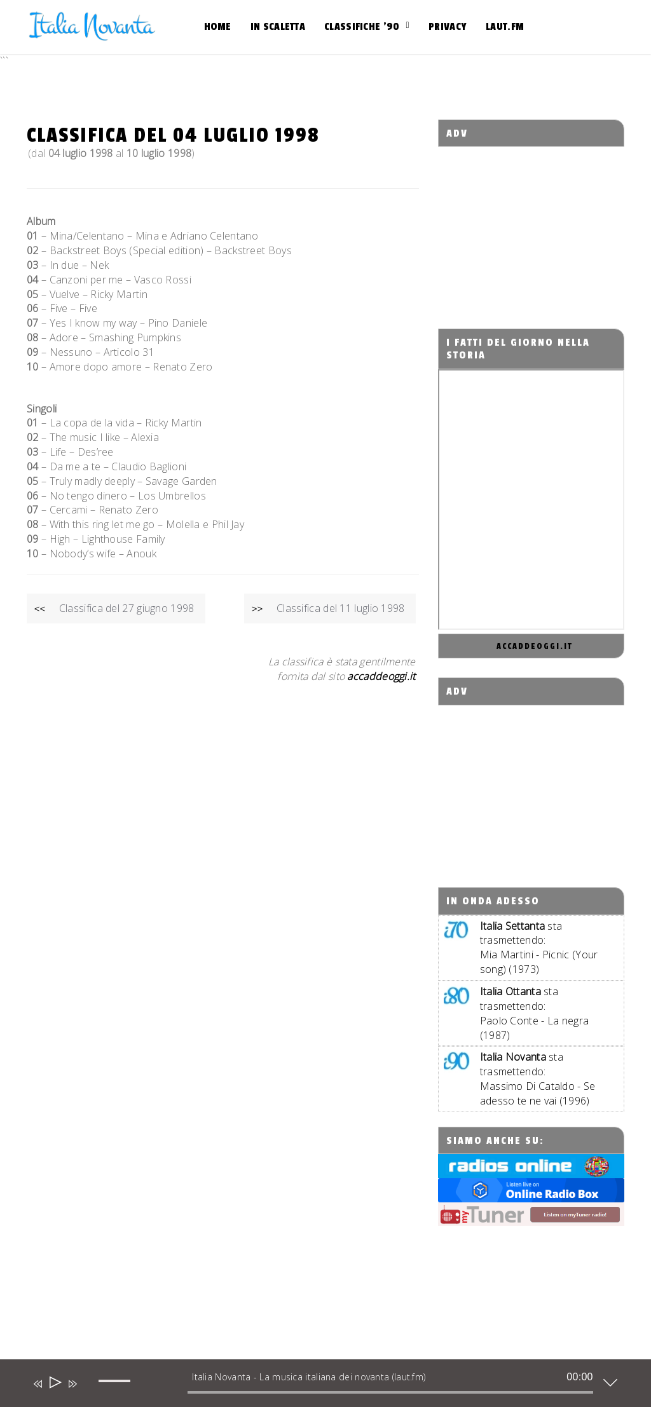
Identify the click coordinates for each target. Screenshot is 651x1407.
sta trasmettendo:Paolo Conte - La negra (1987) (534, 1013)
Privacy (447, 26)
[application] (316, 1386)
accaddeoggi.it (535, 646)
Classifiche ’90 (362, 26)
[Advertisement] (544, 226)
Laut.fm (505, 26)
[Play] (54, 1384)
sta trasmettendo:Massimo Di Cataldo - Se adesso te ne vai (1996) (538, 1079)
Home (217, 26)
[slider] (390, 1392)
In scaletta (277, 26)
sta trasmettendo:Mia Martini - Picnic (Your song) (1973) (539, 948)
